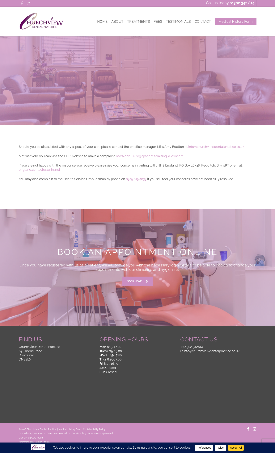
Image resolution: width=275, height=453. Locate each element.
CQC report (37, 437)
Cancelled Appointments (32, 433)
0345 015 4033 (136, 179)
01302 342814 (193, 347)
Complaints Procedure (58, 433)
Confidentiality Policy (94, 429)
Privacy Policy (95, 433)
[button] (137, 281)
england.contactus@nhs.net (39, 169)
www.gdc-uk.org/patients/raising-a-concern (150, 156)
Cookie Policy (79, 433)
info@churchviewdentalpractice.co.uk (216, 147)
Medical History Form (69, 429)
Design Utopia (42, 442)
